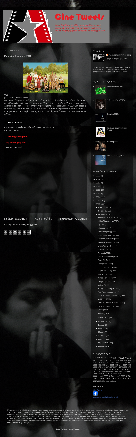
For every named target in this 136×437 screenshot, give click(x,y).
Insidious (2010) (104, 299)
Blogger (76, 429)
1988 (104, 371)
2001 (124, 374)
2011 (101, 378)
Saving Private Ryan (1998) (109, 288)
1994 (129, 371)
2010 (95, 378)
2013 (98, 201)
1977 (129, 367)
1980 (104, 369)
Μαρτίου (102, 339)
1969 (95, 367)
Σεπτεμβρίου (103, 318)
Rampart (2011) (104, 253)
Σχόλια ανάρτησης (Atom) (27, 225)
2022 (98, 176)
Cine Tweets (97, 390)
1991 (116, 371)
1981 (109, 369)
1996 (100, 374)
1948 (98, 363)
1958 (125, 363)
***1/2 (120, 357)
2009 (128, 376)
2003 (95, 376)
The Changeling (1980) (107, 232)
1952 (106, 363)
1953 (109, 363)
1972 (108, 367)
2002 (129, 374)
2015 (98, 193)
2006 (111, 376)
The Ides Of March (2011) (108, 235)
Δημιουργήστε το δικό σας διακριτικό (105, 397)
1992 (120, 371)
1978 (95, 369)
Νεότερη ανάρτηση (15, 218)
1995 (95, 374)
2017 (98, 186)
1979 (100, 369)
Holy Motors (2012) (115, 86)
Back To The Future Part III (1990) (111, 296)
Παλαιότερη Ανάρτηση (73, 218)
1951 (102, 363)
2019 (98, 179)
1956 (117, 363)
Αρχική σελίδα (43, 218)
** (95, 358)
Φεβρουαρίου (104, 343)
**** (103, 357)
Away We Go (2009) (106, 260)
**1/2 (14, 130)
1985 (129, 369)
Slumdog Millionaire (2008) (108, 239)
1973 (112, 367)
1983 (119, 369)
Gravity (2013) (112, 114)
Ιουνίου (101, 328)
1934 (101, 360)
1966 (120, 365)
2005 (106, 376)
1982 (114, 369)
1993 (124, 371)
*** (98, 357)
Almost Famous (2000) (107, 278)
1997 (105, 374)
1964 (112, 365)
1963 (107, 365)
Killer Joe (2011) (104, 228)
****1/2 (113, 358)
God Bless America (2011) (108, 292)
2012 (19, 130)
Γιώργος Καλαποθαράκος (30, 127)
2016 (98, 190)
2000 (119, 373)
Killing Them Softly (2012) (108, 221)
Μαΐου (101, 332)
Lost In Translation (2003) (108, 257)
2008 (123, 376)
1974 (116, 367)
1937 (113, 360)
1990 (112, 371)
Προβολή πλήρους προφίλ (116, 59)
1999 (115, 374)
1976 (125, 367)
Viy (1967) (102, 225)
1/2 (98, 360)
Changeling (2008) (105, 264)
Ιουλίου (101, 325)
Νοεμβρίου (103, 211)
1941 (121, 360)
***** (108, 358)
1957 (121, 363)
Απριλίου (102, 336)
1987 (99, 371)
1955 (114, 363)
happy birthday (110, 381)
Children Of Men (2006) (107, 267)
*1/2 (94, 360)
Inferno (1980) (103, 313)
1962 (103, 365)
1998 (110, 374)
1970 (99, 367)
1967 (125, 365)
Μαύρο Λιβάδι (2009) (106, 281)
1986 (95, 371)
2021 (103, 381)
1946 (94, 363)
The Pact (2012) (104, 249)
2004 (101, 376)
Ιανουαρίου (103, 346)
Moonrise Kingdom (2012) (108, 242)
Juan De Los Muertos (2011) (109, 217)
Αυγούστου (103, 321)
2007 (118, 376)
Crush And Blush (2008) (107, 246)
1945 (129, 360)
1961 (99, 365)
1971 (103, 367)
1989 (108, 371)
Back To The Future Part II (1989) (111, 303)
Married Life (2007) (105, 274)
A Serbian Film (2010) (116, 100)
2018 (98, 183)
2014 (98, 197)
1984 (124, 369)
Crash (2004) (103, 310)
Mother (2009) (112, 142)
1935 (105, 360)
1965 (116, 365)
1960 (95, 365)
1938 (117, 360)
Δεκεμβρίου (103, 207)
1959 (129, 363)
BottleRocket (23, 106)
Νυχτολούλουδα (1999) (107, 271)
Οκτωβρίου (103, 214)
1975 (121, 367)
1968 (129, 365)
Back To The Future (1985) (108, 306)
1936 (109, 360)
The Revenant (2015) (115, 156)
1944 (125, 360)
